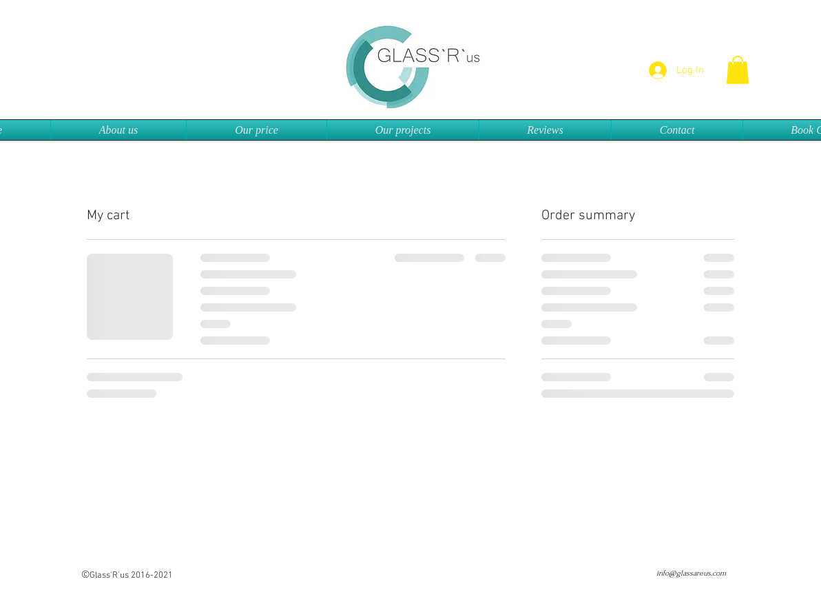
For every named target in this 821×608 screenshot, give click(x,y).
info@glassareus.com (691, 573)
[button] (737, 70)
